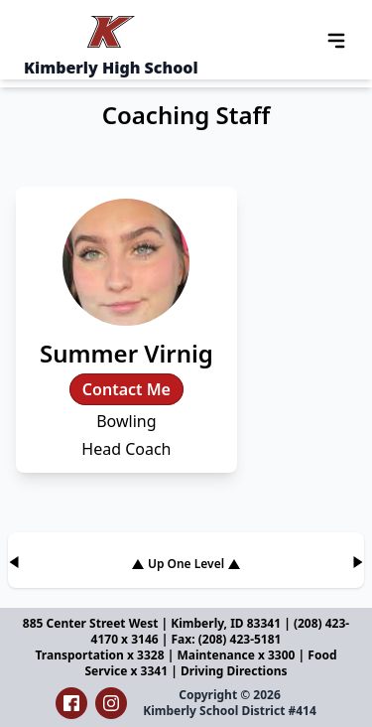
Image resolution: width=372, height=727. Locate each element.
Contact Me (126, 389)
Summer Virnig (126, 353)
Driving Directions (234, 670)
